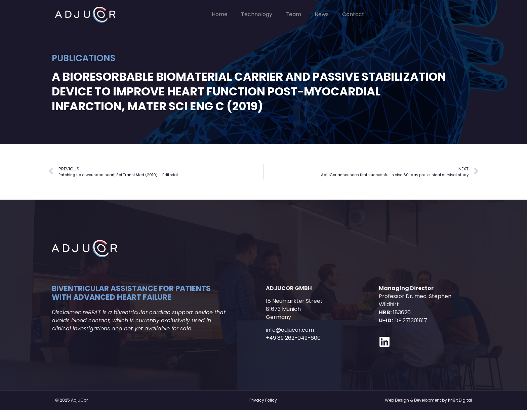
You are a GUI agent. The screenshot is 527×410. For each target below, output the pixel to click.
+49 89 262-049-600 (293, 338)
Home (220, 14)
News (322, 14)
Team (293, 14)
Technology (256, 14)
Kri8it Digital (460, 400)
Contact (353, 14)
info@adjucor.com (290, 330)
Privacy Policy (263, 400)
